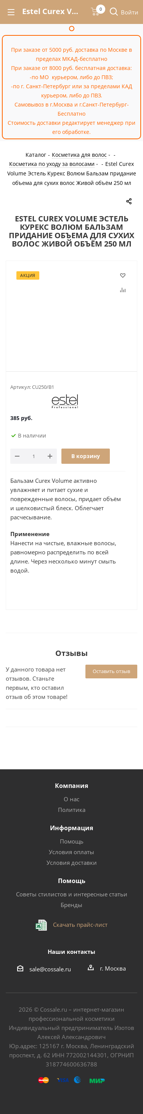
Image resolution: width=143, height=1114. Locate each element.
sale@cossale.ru (50, 969)
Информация (71, 828)
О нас (71, 799)
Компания (71, 785)
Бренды (71, 905)
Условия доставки (72, 862)
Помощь (72, 841)
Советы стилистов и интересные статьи (71, 894)
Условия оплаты (71, 852)
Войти (129, 12)
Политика (71, 809)
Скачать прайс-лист (79, 924)
